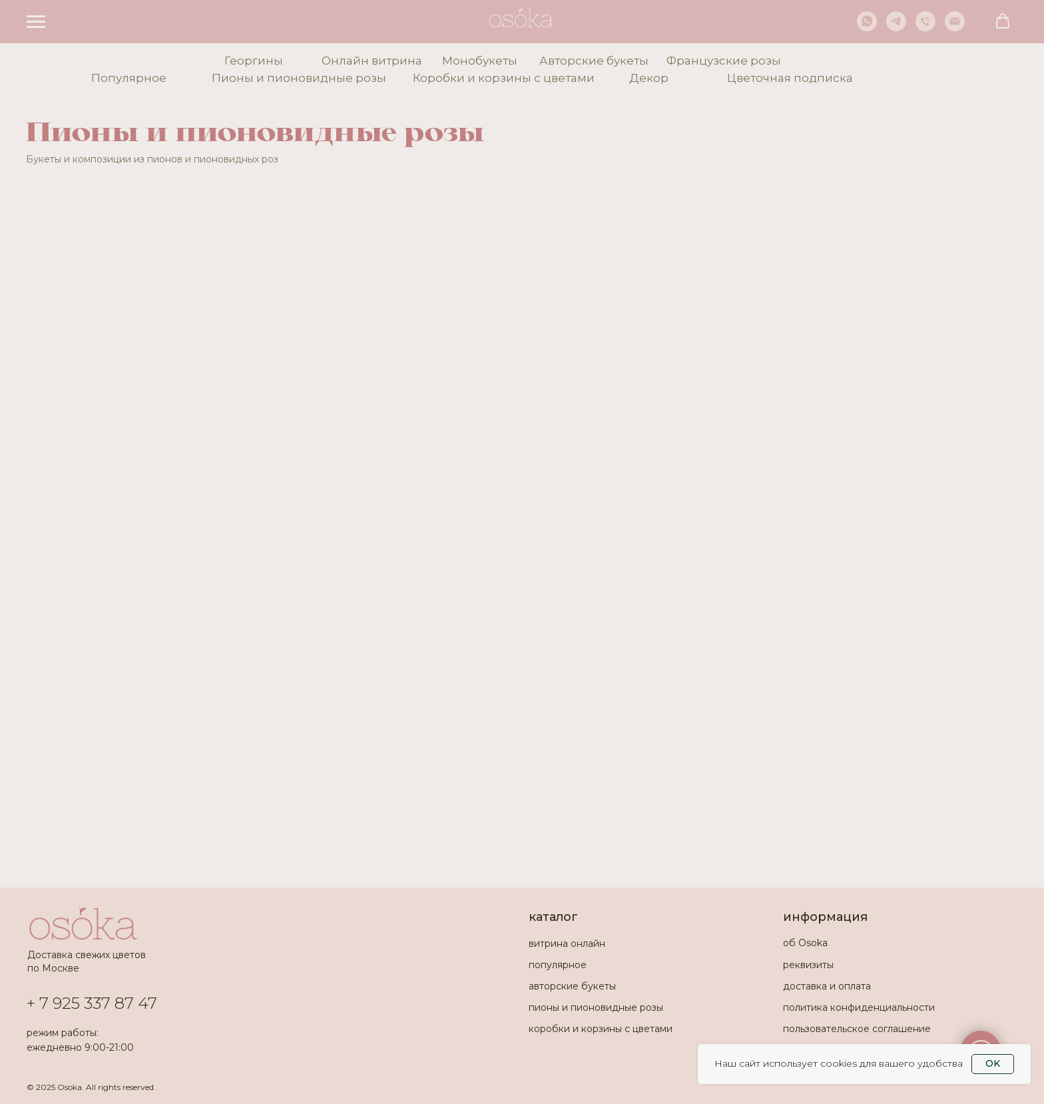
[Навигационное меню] (36, 22)
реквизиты (808, 965)
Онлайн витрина (372, 60)
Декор (648, 78)
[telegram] (896, 27)
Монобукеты (479, 60)
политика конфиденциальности (859, 1007)
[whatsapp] (867, 27)
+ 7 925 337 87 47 (92, 1003)
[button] (1003, 21)
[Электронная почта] (955, 27)
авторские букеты (572, 986)
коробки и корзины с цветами (600, 1029)
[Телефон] (925, 27)
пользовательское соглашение (857, 1029)
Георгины (253, 60)
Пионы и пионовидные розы (299, 78)
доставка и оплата (827, 986)
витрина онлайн (567, 944)
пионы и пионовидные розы (596, 1007)
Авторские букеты (594, 60)
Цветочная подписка (790, 78)
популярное (558, 965)
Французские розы (723, 60)
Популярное (128, 78)
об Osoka (805, 943)
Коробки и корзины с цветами (504, 78)
